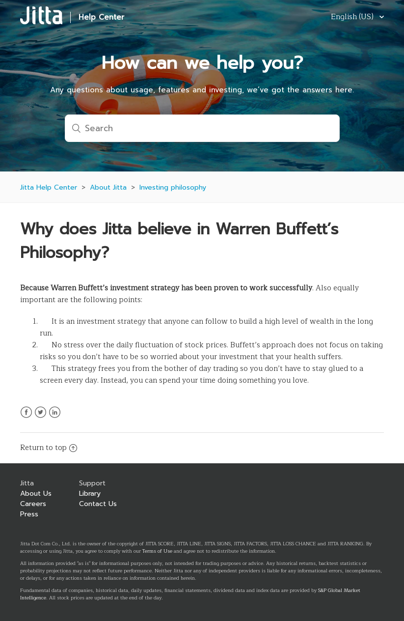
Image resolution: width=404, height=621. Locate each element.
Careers (33, 504)
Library (90, 493)
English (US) (353, 17)
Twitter (40, 418)
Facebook (26, 418)
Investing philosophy (172, 187)
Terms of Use (157, 551)
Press (29, 514)
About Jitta (108, 187)
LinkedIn (55, 418)
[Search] (202, 128)
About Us (36, 493)
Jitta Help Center (48, 187)
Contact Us (98, 504)
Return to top (48, 448)
